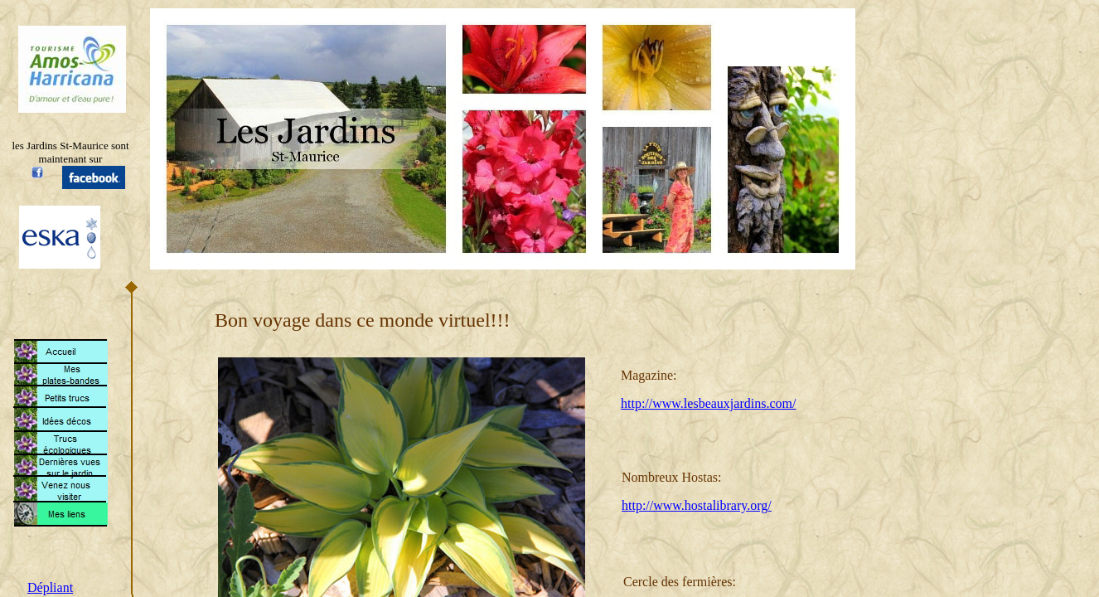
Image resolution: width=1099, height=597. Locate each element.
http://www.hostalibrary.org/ (697, 505)
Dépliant (50, 587)
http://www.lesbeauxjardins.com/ (708, 403)
